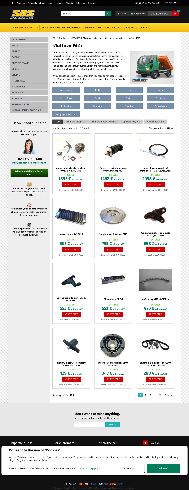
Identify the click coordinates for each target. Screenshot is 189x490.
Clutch (16, 68)
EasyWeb (68, 488)
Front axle (18, 80)
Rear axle (18, 92)
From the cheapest (75, 121)
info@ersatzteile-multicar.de (29, 162)
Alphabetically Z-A (155, 121)
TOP (57, 121)
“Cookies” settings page (87, 468)
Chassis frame (20, 63)
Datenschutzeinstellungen (124, 488)
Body (15, 45)
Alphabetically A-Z (131, 121)
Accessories (19, 39)
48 (87, 128)
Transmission (20, 104)
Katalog (168, 128)
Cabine (16, 57)
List (172, 128)
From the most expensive (103, 121)
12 (80, 128)
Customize (128, 468)
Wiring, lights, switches (26, 110)
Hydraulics (19, 86)
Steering (17, 98)
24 (83, 128)
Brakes (16, 51)
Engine (16, 74)
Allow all (163, 468)
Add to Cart (71, 184)
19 (160, 395)
